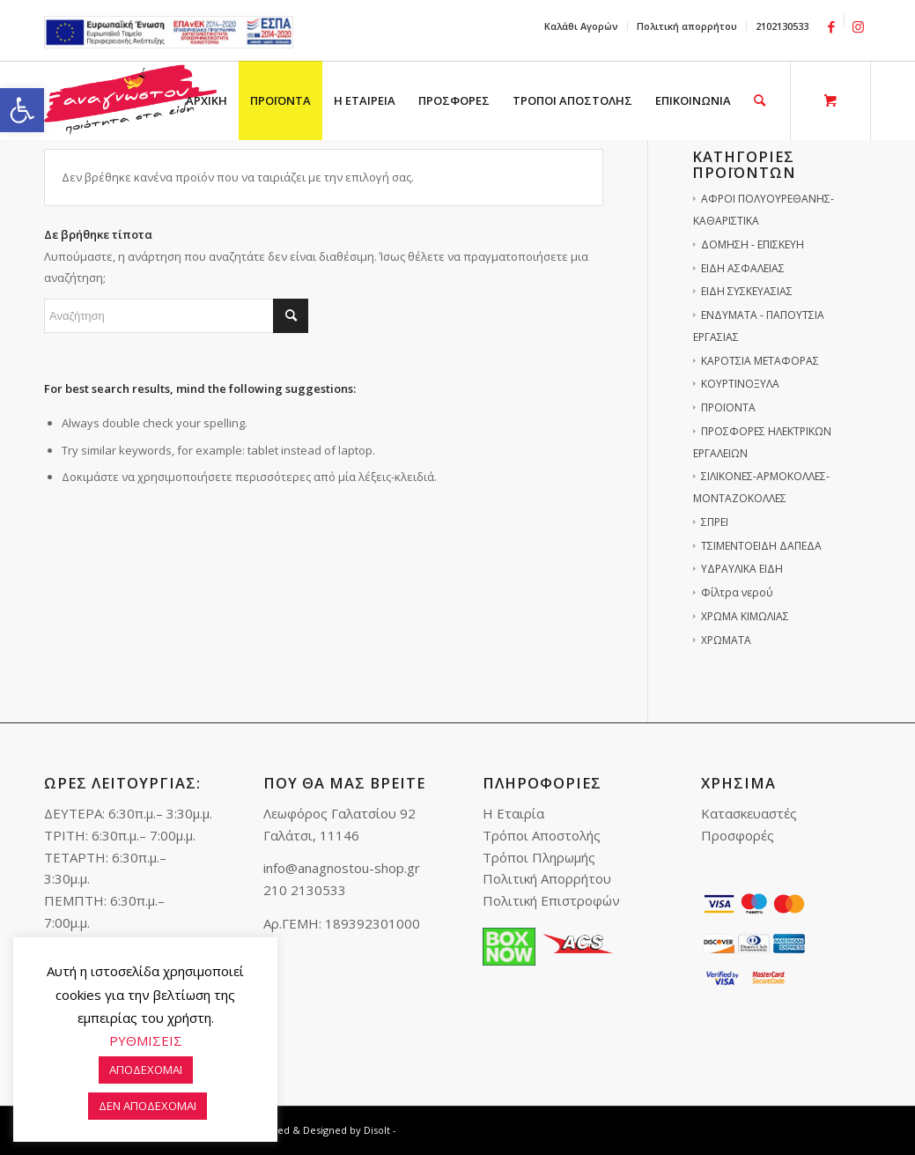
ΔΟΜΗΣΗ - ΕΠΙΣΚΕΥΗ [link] (752, 244)
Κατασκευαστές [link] (749, 813)
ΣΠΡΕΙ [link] (714, 522)
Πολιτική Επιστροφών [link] (551, 900)
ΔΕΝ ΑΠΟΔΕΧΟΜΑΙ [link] (147, 1106)
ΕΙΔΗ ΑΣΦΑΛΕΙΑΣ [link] (743, 268)
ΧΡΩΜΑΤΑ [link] (726, 640)
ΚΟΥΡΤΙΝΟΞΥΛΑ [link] (740, 383)
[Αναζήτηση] (176, 316)
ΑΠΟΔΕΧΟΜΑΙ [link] (145, 1069)
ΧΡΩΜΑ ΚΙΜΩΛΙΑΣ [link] (745, 616)
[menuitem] (581, 26)
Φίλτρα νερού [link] (737, 592)
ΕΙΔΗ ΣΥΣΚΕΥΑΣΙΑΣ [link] (747, 291)
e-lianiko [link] (168, 32)
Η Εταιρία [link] (513, 813)
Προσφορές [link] (737, 835)
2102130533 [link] (782, 26)
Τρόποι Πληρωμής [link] (539, 857)
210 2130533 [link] (304, 890)
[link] (22, 110)
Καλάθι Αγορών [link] (581, 26)
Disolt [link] (377, 1129)
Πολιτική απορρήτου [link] (687, 26)
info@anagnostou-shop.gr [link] (341, 868)
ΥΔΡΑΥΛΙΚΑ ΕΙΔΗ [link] (742, 568)
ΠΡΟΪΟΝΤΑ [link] (728, 407)
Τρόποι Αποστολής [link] (542, 835)
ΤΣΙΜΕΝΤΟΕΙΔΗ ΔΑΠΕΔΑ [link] (761, 545)
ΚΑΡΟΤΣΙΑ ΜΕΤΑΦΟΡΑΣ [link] (760, 360)
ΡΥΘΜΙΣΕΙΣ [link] (145, 1040)
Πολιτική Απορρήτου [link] (547, 878)
